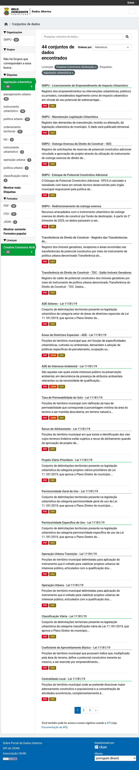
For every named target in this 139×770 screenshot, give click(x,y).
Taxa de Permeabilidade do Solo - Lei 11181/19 (72, 397)
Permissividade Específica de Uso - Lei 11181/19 (73, 522)
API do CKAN (11, 748)
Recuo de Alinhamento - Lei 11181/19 (66, 429)
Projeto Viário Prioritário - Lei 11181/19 (67, 460)
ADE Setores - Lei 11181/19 (59, 303)
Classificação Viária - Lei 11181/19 (64, 616)
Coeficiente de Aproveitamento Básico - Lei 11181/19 (76, 647)
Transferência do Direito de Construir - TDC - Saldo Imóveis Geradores (86, 272)
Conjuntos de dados (26, 24)
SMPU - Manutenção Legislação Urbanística (70, 117)
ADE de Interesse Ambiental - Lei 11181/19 (69, 366)
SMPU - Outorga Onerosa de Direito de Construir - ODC (77, 144)
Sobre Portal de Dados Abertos (22, 743)
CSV (53, 106)
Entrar (131, 2)
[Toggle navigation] (132, 11)
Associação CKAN (14, 753)
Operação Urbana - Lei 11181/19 (62, 585)
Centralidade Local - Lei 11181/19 (63, 679)
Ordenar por (84, 47)
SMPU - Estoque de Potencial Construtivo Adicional (75, 175)
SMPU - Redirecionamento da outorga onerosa (71, 206)
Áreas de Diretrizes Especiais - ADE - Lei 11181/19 (74, 335)
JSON (53, 355)
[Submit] (127, 37)
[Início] (6, 24)
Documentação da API (54, 727)
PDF (45, 106)
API (109, 723)
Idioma (98, 753)
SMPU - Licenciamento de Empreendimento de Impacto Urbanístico (85, 85)
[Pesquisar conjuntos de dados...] (82, 37)
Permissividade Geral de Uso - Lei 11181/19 (70, 491)
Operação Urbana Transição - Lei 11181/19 (69, 554)
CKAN (101, 747)
